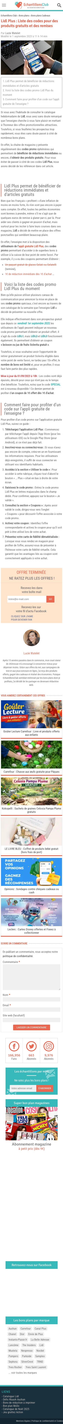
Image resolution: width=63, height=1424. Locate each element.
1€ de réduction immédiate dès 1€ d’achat (28, 274)
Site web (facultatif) (14, 1015)
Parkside (26, 1356)
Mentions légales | (24, 1421)
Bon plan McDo (11, 1405)
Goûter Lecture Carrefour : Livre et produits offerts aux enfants (31, 733)
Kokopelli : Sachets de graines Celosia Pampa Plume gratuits (31, 810)
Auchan (13, 1328)
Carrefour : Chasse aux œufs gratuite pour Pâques (31, 771)
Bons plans (24, 15)
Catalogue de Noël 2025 (16, 1409)
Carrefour (25, 1328)
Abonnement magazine (31, 1146)
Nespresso (27, 1350)
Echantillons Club (9, 15)
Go (50, 599)
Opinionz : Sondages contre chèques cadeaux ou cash (31, 890)
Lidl (23, 116)
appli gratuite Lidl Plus (31, 246)
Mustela (13, 1350)
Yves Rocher (15, 1367)
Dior (22, 1334)
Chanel (12, 1334)
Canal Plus (40, 1328)
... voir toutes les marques (23, 1372)
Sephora (13, 1361)
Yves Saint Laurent (36, 1367)
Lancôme (13, 1345)
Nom (5, 995)
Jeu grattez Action (13, 1412)
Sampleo (40, 1356)
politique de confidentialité (18, 956)
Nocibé (40, 1350)
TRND (40, 1361)
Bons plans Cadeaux (40, 15)
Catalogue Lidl (11, 1396)
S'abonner (44, 1088)
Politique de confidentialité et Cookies (47, 1421)
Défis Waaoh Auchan (14, 1399)
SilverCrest (27, 1361)
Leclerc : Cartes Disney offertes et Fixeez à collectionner (32, 931)
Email (6, 1005)
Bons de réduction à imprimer (19, 1402)
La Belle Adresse (40, 1339)
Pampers (13, 1356)
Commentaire (11, 962)
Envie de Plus (35, 1334)
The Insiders (29, 1345)
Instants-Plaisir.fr (18, 1339)
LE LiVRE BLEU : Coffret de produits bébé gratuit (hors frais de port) (31, 850)
